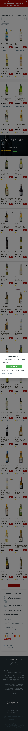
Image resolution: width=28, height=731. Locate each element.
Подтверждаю (14, 366)
